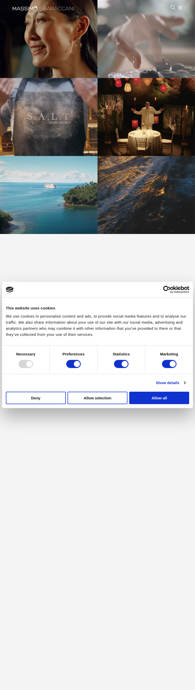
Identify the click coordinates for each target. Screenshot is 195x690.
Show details (168, 383)
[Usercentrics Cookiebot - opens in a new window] (167, 289)
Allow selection (97, 398)
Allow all (159, 398)
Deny (35, 398)
